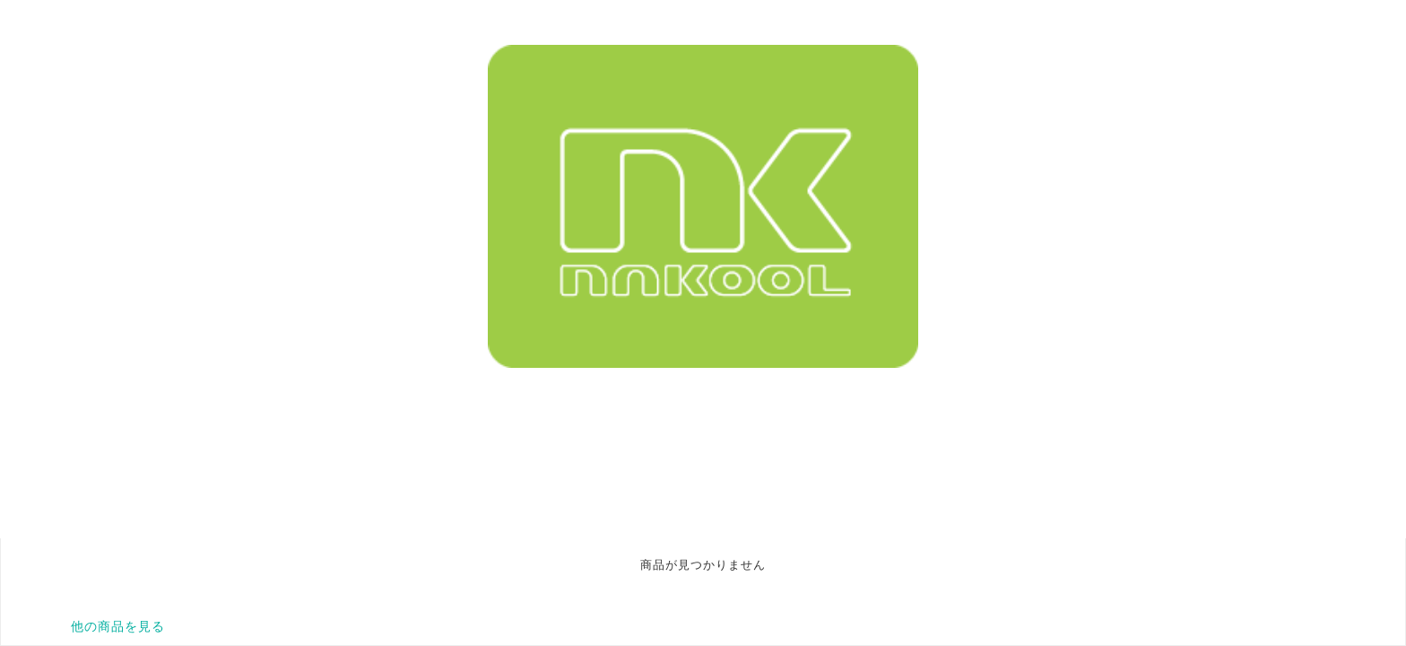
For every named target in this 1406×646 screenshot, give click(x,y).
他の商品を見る (118, 626)
